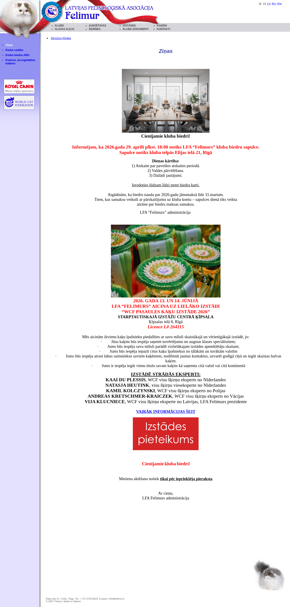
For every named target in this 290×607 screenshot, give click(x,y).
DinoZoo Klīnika (61, 38)
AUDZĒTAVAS (97, 25)
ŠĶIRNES (94, 29)
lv (269, 4)
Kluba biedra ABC (17, 55)
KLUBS (59, 25)
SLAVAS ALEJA (64, 29)
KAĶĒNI (162, 25)
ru (274, 4)
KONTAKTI (163, 29)
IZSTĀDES (129, 25)
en (279, 4)
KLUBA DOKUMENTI (136, 29)
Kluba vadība (14, 50)
